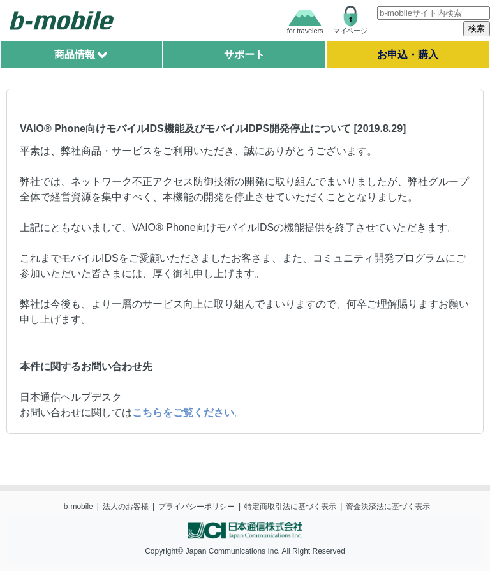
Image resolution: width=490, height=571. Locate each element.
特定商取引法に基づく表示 (290, 506)
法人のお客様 (126, 506)
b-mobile (78, 506)
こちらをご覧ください (183, 412)
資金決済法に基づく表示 (388, 506)
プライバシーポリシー (196, 506)
